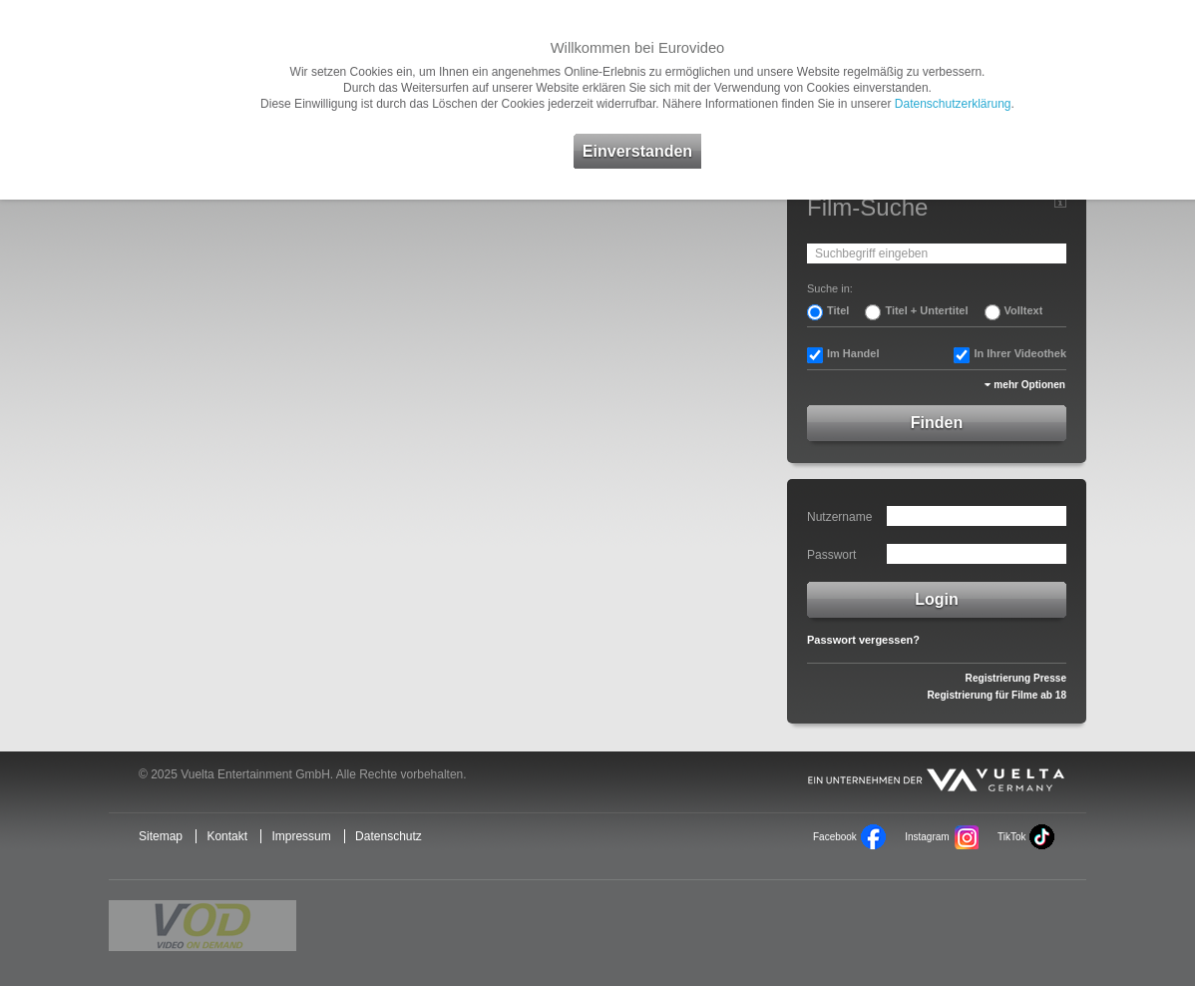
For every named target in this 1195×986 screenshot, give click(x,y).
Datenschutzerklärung (953, 104)
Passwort (831, 555)
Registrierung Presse (1016, 678)
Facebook (835, 836)
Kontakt (226, 836)
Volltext (1023, 310)
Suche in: (830, 288)
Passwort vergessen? (863, 640)
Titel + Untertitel (926, 310)
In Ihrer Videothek (1020, 353)
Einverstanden (637, 151)
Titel (838, 310)
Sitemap (161, 836)
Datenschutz (388, 836)
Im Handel (853, 353)
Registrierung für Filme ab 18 (997, 695)
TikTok (1011, 836)
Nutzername (839, 517)
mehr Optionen (1029, 384)
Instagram (927, 836)
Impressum (300, 836)
